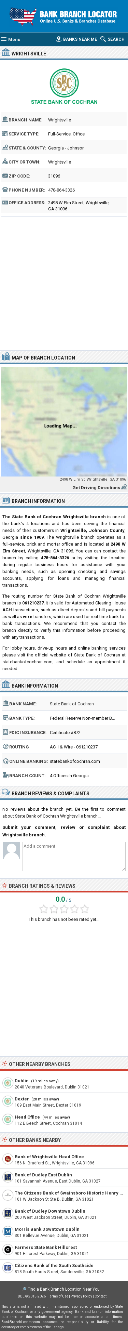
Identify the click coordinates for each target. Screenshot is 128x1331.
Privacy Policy (81, 1296)
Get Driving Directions (96, 487)
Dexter (22, 1098)
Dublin (22, 1080)
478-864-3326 (61, 190)
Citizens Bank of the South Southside (54, 1265)
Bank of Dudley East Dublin (43, 1174)
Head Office (27, 1117)
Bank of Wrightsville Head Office (49, 1156)
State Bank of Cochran (72, 703)
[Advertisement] (64, 282)
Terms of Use (58, 1296)
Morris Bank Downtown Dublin (47, 1229)
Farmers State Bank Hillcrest (46, 1247)
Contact (100, 1296)
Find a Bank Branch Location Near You (64, 1289)
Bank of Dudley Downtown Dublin (50, 1211)
